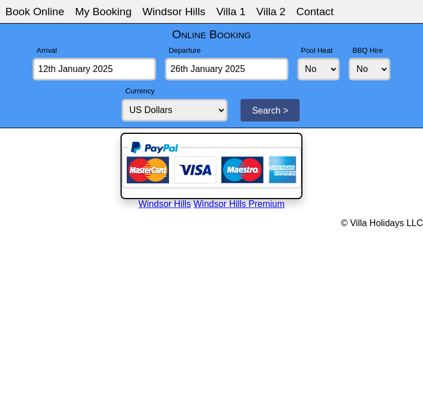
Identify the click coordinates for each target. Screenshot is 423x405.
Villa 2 (271, 11)
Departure (185, 50)
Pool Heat (316, 50)
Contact (314, 11)
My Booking (103, 11)
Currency (140, 91)
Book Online (35, 11)
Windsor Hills (174, 11)
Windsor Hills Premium (239, 204)
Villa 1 (231, 11)
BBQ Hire (368, 50)
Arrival (47, 50)
